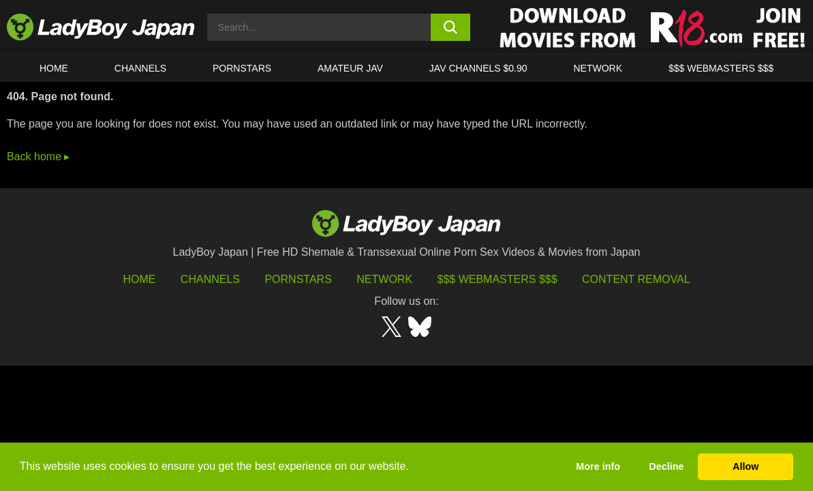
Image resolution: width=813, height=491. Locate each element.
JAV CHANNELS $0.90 (478, 68)
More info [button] (598, 466)
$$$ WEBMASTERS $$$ (721, 68)
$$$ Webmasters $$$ (497, 279)
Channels (210, 279)
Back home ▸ (38, 156)
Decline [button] (666, 466)
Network (597, 68)
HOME (54, 68)
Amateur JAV (350, 68)
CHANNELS (140, 68)
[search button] (450, 27)
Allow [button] (745, 466)
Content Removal (636, 279)
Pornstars (242, 68)
